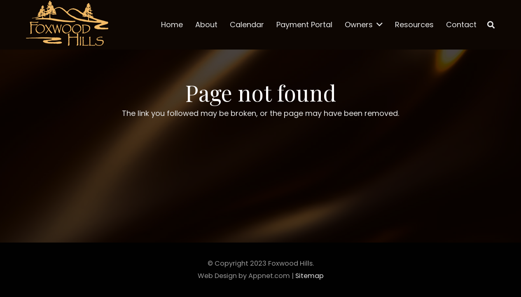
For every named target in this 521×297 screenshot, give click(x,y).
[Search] (491, 24)
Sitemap (309, 275)
